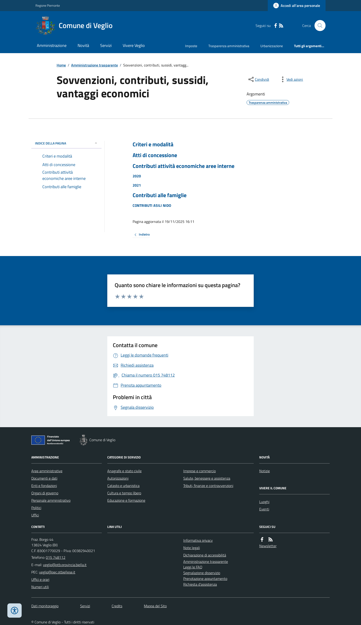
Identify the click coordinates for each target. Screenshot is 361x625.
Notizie (264, 471)
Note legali (191, 547)
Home (61, 65)
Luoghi (264, 501)
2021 (137, 185)
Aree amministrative (46, 471)
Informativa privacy (198, 540)
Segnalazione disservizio (201, 573)
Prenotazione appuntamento (205, 578)
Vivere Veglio (134, 45)
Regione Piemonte (47, 5)
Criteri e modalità (153, 144)
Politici (36, 507)
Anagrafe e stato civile (124, 471)
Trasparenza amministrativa (228, 46)
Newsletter (268, 546)
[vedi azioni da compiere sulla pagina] (291, 79)
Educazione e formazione (126, 500)
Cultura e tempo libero (124, 493)
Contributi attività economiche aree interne (183, 166)
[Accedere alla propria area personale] (297, 5)
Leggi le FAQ (192, 567)
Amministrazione (52, 45)
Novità (83, 45)
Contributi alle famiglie (159, 195)
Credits (117, 606)
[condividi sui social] (258, 79)
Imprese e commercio (199, 471)
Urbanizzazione (271, 46)
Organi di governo (44, 493)
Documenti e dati (44, 478)
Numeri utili (40, 587)
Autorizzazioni (117, 478)
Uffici (35, 515)
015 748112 (55, 557)
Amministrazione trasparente (94, 65)
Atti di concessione (155, 155)
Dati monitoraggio (44, 606)
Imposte (191, 46)
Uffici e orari (40, 579)
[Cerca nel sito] (318, 25)
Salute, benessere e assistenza (206, 478)
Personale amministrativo (50, 500)
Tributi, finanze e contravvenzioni (208, 485)
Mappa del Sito (155, 606)
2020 (137, 176)
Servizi (106, 45)
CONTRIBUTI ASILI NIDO (152, 205)
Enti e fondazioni (44, 485)
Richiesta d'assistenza (200, 584)
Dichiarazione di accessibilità (204, 555)
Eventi (264, 509)
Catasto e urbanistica (123, 485)
